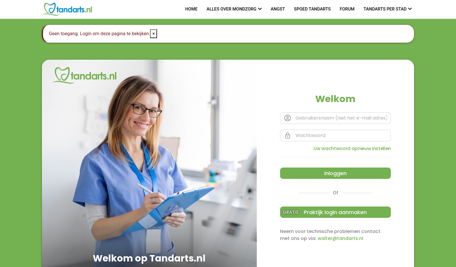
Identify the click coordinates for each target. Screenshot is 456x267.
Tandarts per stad (385, 9)
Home (191, 9)
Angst (278, 9)
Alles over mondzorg (231, 9)
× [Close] (153, 33)
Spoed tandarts (312, 9)
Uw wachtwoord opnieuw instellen (352, 148)
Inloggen (335, 173)
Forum (347, 9)
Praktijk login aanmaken (325, 212)
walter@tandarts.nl (340, 238)
